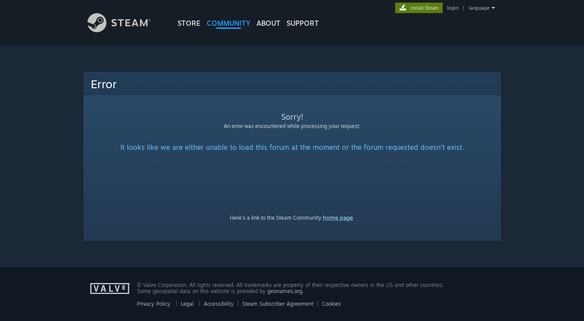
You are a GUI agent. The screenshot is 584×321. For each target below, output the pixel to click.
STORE (189, 23)
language (479, 8)
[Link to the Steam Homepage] (125, 30)
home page (338, 217)
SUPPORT (303, 23)
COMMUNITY (228, 23)
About (268, 23)
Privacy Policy (154, 303)
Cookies (331, 303)
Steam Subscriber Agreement (278, 303)
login (452, 8)
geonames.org (284, 291)
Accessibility (219, 303)
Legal (187, 303)
